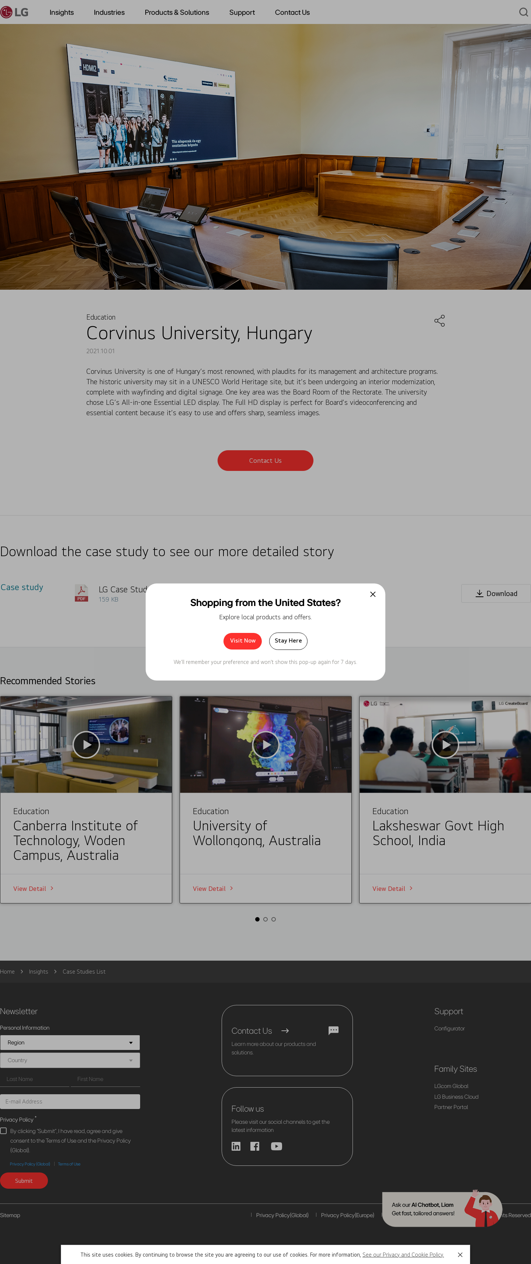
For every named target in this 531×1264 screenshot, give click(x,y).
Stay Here (288, 640)
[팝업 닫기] (373, 594)
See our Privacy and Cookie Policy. (403, 1254)
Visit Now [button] (243, 640)
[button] (460, 1254)
